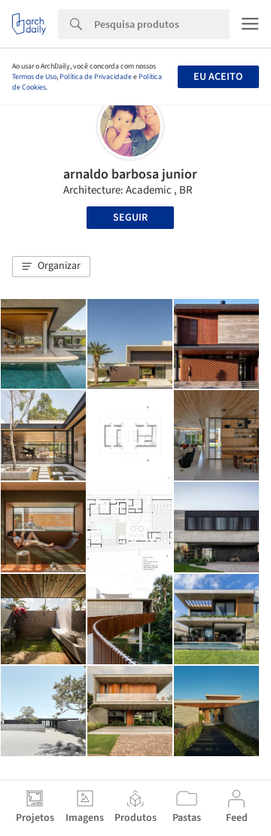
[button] (51, 266)
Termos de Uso (34, 77)
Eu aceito (217, 76)
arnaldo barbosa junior (130, 174)
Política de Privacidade (95, 77)
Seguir (130, 217)
